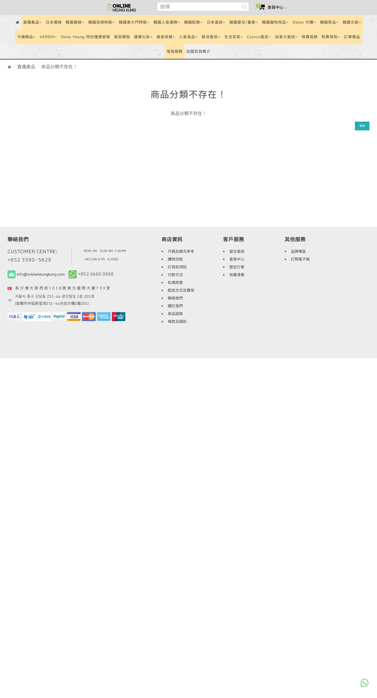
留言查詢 (236, 251)
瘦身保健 (165, 37)
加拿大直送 (286, 37)
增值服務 (175, 51)
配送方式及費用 (181, 290)
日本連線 (54, 22)
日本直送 (216, 22)
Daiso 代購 (304, 22)
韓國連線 (75, 22)
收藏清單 (236, 275)
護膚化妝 (143, 37)
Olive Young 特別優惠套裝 (85, 37)
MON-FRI (90, 251)
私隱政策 (175, 282)
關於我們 (175, 306)
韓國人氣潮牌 (166, 22)
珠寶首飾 (310, 37)
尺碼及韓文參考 (181, 251)
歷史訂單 (236, 267)
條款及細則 (177, 321)
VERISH (48, 37)
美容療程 (122, 37)
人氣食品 (188, 37)
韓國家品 (329, 22)
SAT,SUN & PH (95, 259)
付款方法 (175, 275)
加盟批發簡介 (198, 51)
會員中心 (236, 259)
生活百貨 (233, 37)
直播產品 (32, 22)
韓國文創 (352, 22)
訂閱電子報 (300, 259)
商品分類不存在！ (59, 67)
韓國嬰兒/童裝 (243, 22)
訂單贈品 (352, 37)
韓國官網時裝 (101, 22)
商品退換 (175, 314)
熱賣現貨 (330, 37)
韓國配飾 (193, 22)
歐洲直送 (211, 37)
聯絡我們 (175, 298)
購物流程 (175, 259)
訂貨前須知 (177, 267)
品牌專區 (298, 251)
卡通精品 (26, 37)
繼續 (362, 125)
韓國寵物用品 (275, 22)
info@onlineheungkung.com (41, 274)
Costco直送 (259, 37)
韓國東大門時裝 (134, 22)
